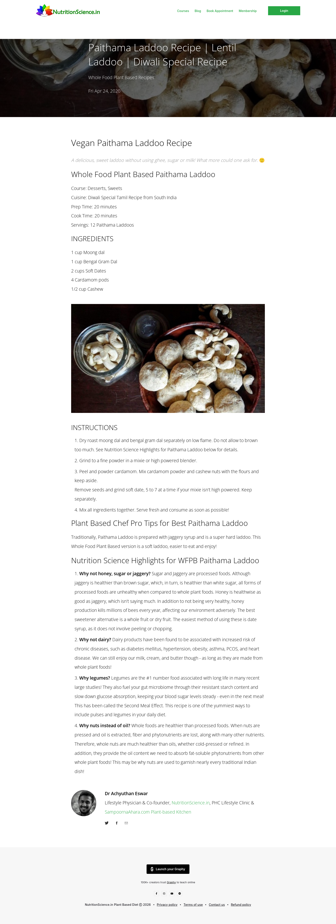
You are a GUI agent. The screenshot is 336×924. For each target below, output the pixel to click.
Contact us (217, 904)
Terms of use (193, 904)
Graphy (171, 882)
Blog (198, 11)
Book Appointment (220, 11)
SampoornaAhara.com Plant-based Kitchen (148, 812)
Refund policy (241, 904)
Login (284, 10)
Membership (248, 11)
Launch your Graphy (168, 869)
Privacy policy (167, 904)
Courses (183, 11)
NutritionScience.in (191, 802)
